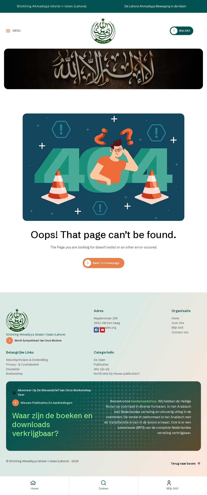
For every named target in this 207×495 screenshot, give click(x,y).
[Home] (34, 482)
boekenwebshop (143, 401)
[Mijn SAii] (172, 482)
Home (34, 488)
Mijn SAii (172, 488)
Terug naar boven (186, 464)
